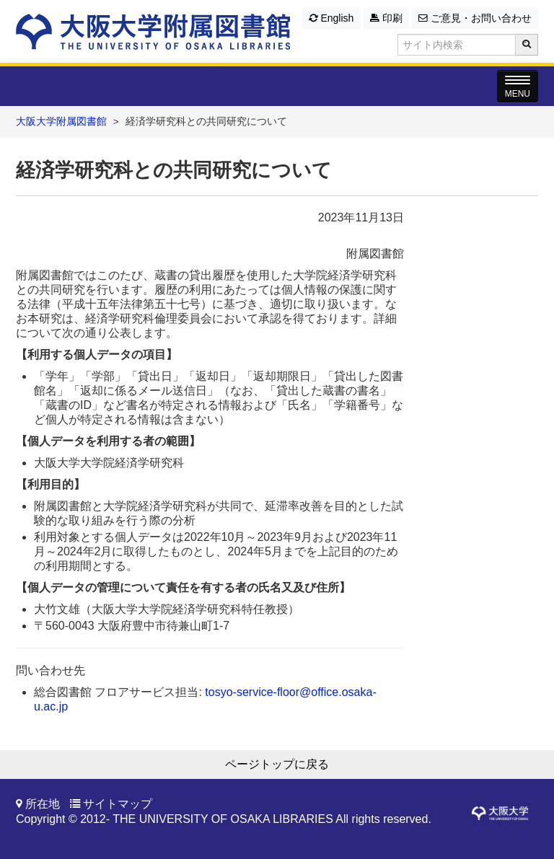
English (331, 18)
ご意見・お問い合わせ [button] (475, 18)
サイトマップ (117, 804)
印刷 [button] (386, 18)
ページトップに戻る (277, 764)
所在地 (42, 804)
